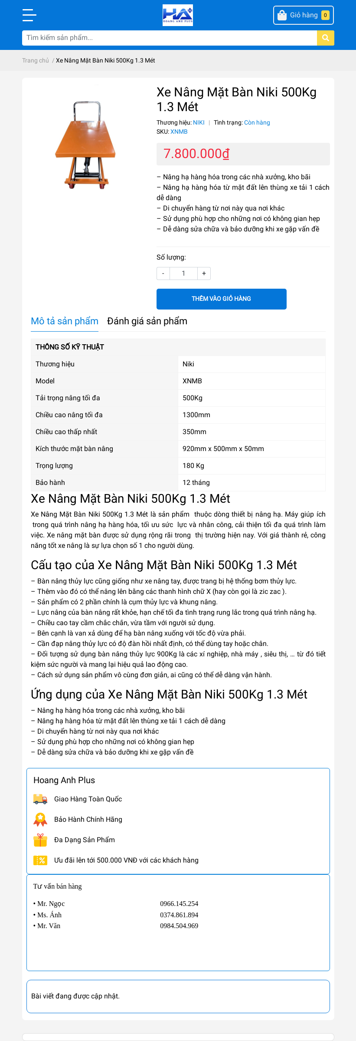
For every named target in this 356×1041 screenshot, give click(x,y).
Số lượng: (171, 257)
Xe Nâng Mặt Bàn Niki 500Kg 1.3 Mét (89, 514)
